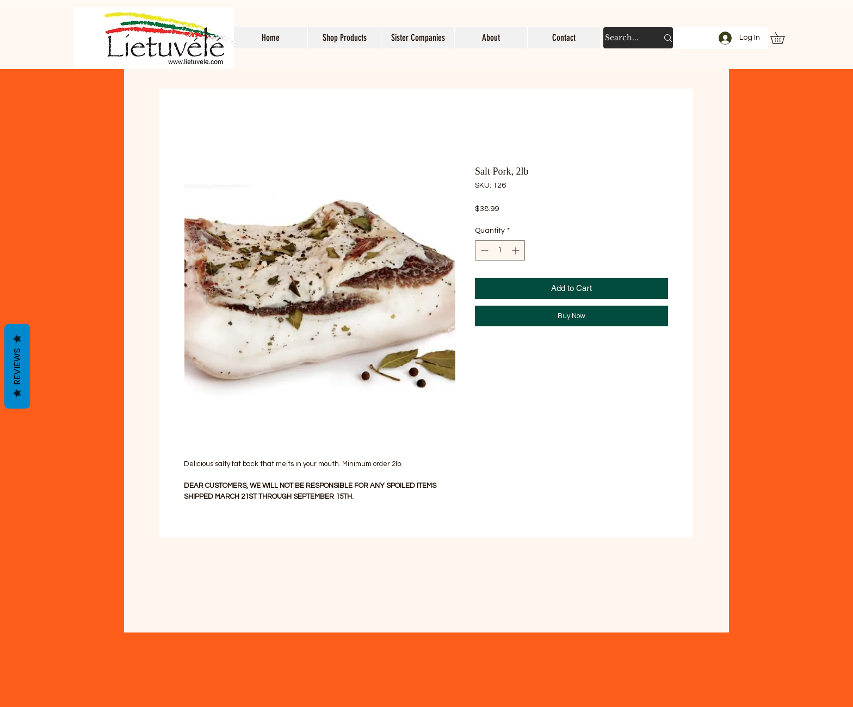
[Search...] (623, 37)
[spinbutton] (500, 250)
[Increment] (516, 250)
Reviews (17, 366)
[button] (344, 37)
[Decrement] (483, 250)
